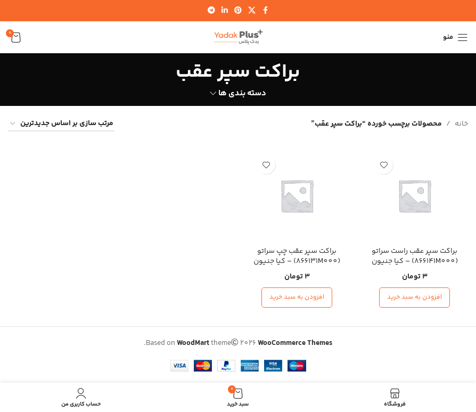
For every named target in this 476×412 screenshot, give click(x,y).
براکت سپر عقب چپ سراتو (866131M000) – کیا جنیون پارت (296, 261)
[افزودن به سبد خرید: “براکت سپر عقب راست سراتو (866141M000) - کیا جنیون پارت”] (414, 297)
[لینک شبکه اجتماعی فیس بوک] (265, 11)
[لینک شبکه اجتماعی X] (252, 11)
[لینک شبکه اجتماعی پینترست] (238, 11)
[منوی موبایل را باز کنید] (455, 37)
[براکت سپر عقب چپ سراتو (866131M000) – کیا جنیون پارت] (296, 195)
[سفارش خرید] (61, 124)
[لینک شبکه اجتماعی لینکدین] (224, 11)
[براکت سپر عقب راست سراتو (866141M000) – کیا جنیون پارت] (414, 195)
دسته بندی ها (242, 93)
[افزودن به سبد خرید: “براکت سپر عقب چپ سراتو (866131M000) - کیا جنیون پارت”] (296, 297)
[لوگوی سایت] (238, 37)
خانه (461, 124)
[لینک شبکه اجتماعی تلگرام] (211, 11)
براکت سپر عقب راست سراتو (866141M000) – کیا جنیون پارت (415, 261)
